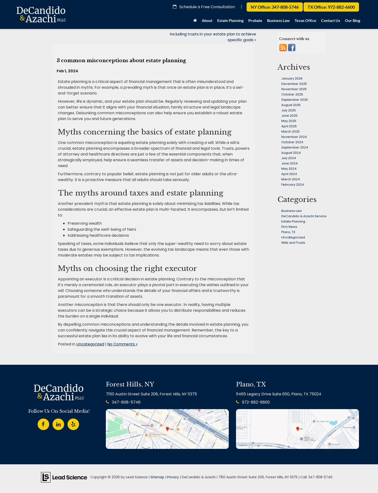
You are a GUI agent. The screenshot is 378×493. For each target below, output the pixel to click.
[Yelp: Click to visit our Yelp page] (73, 423)
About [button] (207, 20)
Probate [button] (255, 20)
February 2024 (292, 184)
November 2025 (294, 89)
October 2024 (292, 142)
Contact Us (330, 20)
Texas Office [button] (305, 20)
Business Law (291, 211)
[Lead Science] (64, 477)
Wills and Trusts (293, 242)
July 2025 (288, 110)
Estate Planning (293, 221)
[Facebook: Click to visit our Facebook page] (43, 423)
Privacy (173, 477)
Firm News (289, 226)
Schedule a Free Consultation (204, 7)
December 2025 (294, 83)
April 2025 (289, 126)
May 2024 (289, 168)
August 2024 (291, 152)
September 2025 (294, 99)
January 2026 (292, 78)
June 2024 (289, 163)
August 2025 (291, 105)
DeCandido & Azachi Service (303, 216)
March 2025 (290, 131)
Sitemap (157, 477)
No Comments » (122, 344)
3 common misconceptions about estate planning (121, 60)
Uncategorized (90, 344)
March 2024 (290, 179)
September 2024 (294, 147)
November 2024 (294, 137)
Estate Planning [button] (230, 20)
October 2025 (292, 94)
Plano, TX (288, 232)
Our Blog (352, 20)
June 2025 (289, 115)
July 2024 (288, 158)
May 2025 (288, 121)
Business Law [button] (278, 20)
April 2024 (289, 174)
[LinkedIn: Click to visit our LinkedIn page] (58, 423)
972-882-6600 (253, 402)
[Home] (195, 21)
